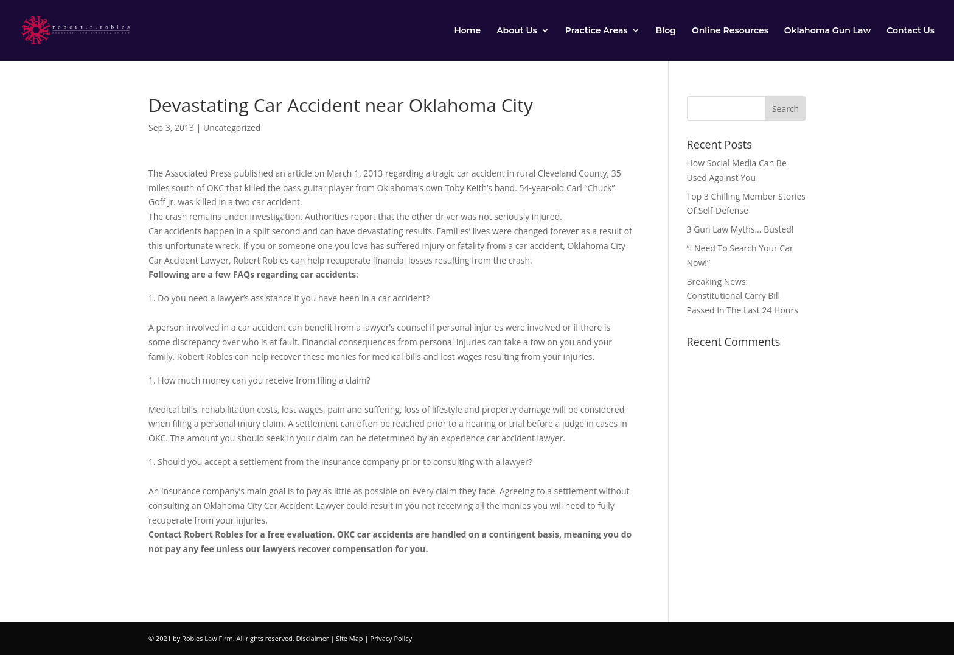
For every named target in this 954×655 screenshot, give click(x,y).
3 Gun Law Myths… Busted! (740, 229)
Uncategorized (231, 127)
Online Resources (730, 31)
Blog (666, 31)
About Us (516, 31)
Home (467, 31)
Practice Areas (596, 31)
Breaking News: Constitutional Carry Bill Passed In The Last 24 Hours (742, 296)
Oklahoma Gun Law (827, 31)
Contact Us (910, 31)
